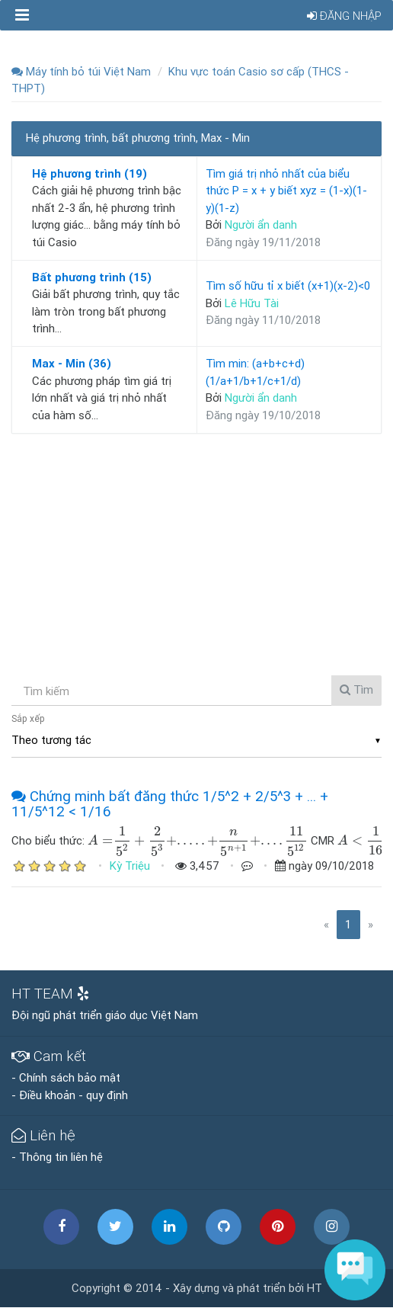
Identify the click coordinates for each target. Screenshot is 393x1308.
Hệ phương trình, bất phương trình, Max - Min (138, 137)
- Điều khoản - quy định (69, 1095)
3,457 (197, 865)
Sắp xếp (28, 718)
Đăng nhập (344, 15)
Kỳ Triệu (130, 865)
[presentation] (100, 840)
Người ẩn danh (261, 224)
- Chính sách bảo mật (65, 1077)
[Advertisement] (196, 552)
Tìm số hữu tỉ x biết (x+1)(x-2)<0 (288, 285)
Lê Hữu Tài (252, 303)
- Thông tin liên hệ (57, 1156)
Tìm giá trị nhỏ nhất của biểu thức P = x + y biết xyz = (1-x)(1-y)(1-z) (286, 190)
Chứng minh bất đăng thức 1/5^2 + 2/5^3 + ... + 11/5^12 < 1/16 (169, 804)
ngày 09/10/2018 (324, 865)
